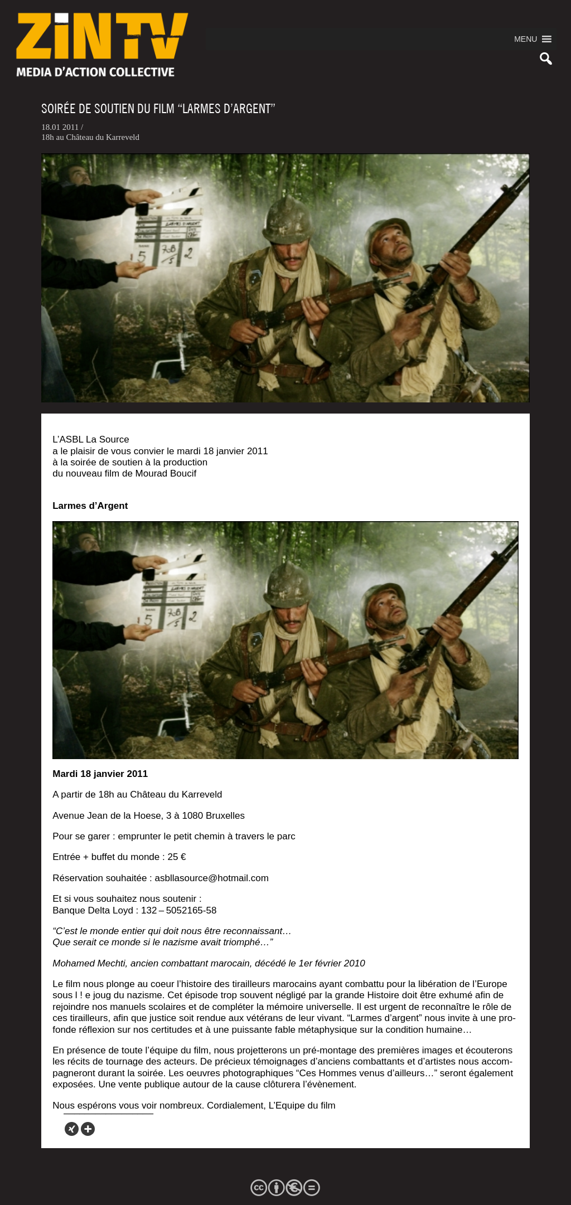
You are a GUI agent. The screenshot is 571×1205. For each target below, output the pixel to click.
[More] (88, 1129)
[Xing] (72, 1129)
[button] (525, 39)
